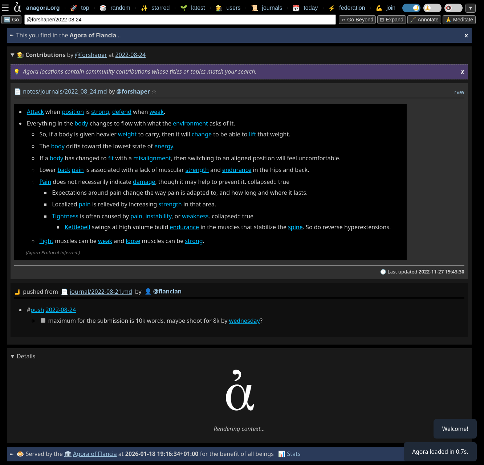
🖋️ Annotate (424, 19)
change (202, 134)
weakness (195, 216)
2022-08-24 (61, 310)
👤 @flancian (163, 291)
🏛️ (68, 454)
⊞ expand (391, 19)
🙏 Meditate (459, 19)
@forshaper (91, 55)
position (73, 112)
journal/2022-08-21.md (101, 292)
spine (295, 227)
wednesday (244, 321)
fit (111, 158)
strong (100, 112)
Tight (46, 241)
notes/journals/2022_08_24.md (65, 91)
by (239, 292)
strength (197, 170)
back (64, 170)
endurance (237, 170)
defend (121, 112)
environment (190, 123)
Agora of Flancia (96, 454)
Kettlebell (77, 227)
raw (459, 92)
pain (78, 170)
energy (163, 146)
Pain (45, 182)
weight (127, 134)
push (37, 310)
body (81, 123)
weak (157, 112)
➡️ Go (11, 19)
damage (144, 182)
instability (158, 216)
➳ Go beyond (357, 19)
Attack (35, 112)
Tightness (65, 216)
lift (252, 134)
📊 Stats (290, 454)
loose (133, 241)
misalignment (152, 158)
